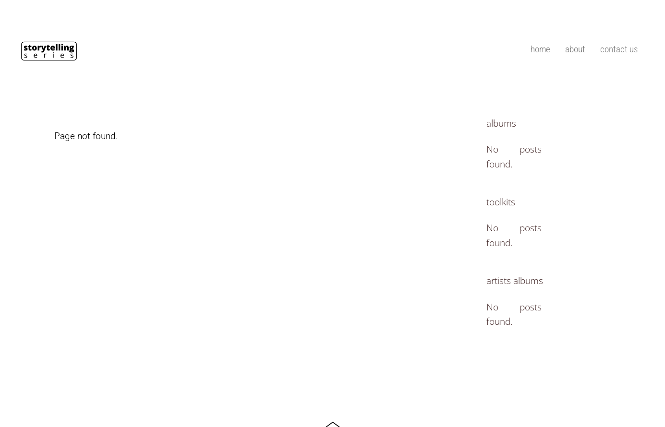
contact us (619, 49)
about (575, 49)
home (540, 49)
